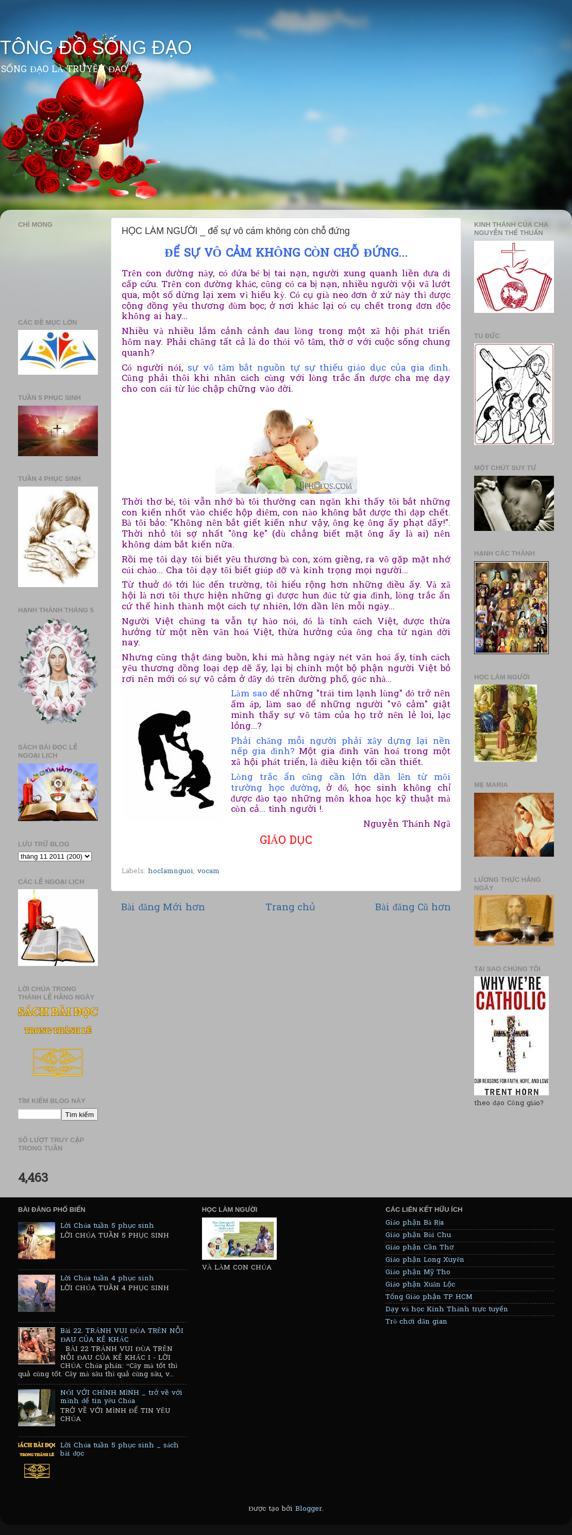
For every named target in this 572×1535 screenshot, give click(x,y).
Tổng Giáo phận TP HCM (429, 1297)
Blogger (308, 1509)
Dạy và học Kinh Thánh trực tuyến (446, 1310)
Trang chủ (290, 908)
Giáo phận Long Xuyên (424, 1260)
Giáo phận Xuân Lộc (420, 1285)
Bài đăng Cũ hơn (413, 908)
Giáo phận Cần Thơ (419, 1248)
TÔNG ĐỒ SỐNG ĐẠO (96, 47)
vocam (208, 871)
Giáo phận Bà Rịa (414, 1223)
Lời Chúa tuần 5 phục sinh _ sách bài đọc (119, 1450)
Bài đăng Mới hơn (163, 908)
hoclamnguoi (170, 871)
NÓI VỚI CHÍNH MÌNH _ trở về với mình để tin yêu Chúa (121, 1397)
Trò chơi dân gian (416, 1322)
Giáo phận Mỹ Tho (417, 1272)
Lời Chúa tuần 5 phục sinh (107, 1226)
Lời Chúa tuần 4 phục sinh (107, 1279)
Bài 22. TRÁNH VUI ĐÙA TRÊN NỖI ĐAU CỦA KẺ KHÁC (121, 1335)
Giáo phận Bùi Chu (418, 1235)
